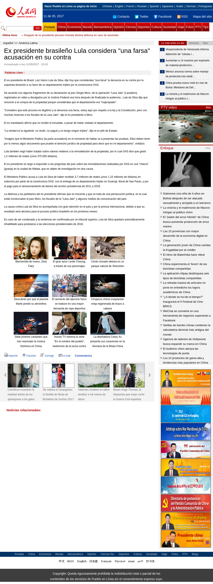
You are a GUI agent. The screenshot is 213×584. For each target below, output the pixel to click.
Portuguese (205, 6)
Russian (142, 6)
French (130, 6)
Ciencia (130, 27)
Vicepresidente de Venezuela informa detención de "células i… (187, 52)
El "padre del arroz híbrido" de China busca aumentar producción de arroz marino (186, 221)
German (191, 6)
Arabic (179, 6)
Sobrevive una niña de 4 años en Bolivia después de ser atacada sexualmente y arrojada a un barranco (187, 198)
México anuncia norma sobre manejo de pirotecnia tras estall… (187, 74)
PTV (198, 27)
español (8, 43)
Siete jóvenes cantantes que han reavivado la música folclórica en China (31, 341)
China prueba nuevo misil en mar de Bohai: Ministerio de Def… (187, 85)
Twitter (141, 16)
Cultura (156, 27)
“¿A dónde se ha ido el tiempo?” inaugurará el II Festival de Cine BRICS (183, 301)
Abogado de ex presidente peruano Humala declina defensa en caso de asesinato (71, 35)
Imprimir (11, 355)
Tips (206, 27)
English (119, 6)
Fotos (189, 27)
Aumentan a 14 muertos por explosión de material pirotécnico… (188, 63)
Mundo (87, 27)
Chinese (107, 6)
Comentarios (83, 355)
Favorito (29, 355)
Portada (49, 27)
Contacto (121, 16)
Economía (74, 27)
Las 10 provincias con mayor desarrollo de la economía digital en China (185, 236)
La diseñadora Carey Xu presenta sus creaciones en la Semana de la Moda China (107, 341)
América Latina (28, 43)
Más (208, 107)
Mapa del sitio (202, 16)
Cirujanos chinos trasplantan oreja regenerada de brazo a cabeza (107, 304)
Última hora (9, 35)
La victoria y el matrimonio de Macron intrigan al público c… (187, 96)
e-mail (64, 355)
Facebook (162, 16)
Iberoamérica (102, 27)
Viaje (180, 27)
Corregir (47, 355)
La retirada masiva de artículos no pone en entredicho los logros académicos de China (184, 287)
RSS (182, 16)
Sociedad (169, 27)
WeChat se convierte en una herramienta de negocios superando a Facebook (187, 315)
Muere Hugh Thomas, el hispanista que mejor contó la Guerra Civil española (128, 394)
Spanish (154, 6)
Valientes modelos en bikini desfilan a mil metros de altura (94, 394)
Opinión (118, 27)
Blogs (195, 554)
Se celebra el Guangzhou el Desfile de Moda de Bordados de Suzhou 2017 (58, 394)
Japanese (167, 6)
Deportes (143, 27)
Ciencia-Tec (107, 554)
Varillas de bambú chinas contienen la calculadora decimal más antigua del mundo (186, 330)
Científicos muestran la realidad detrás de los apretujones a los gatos (21, 394)
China (62, 27)
